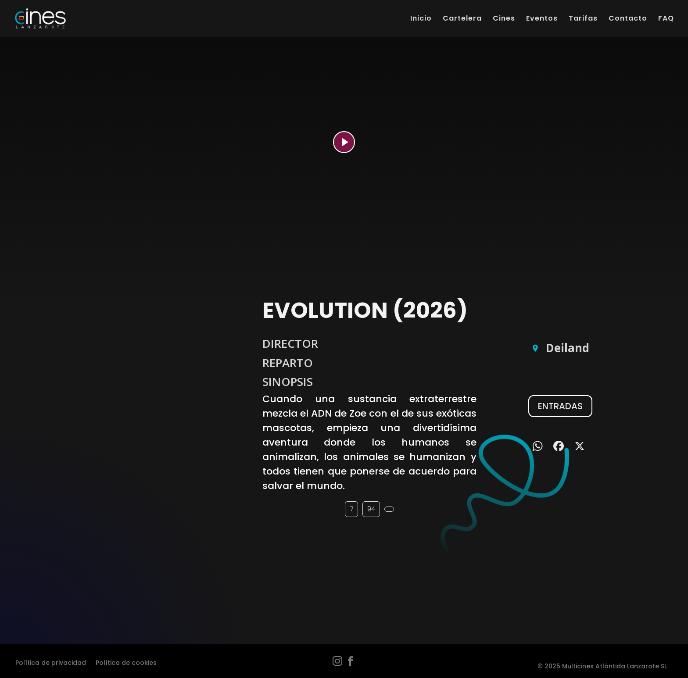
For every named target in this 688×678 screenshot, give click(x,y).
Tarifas (583, 19)
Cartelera (462, 19)
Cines (504, 19)
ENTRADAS (560, 406)
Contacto (628, 19)
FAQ (666, 19)
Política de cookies (126, 662)
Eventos (542, 19)
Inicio (421, 19)
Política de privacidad (50, 662)
